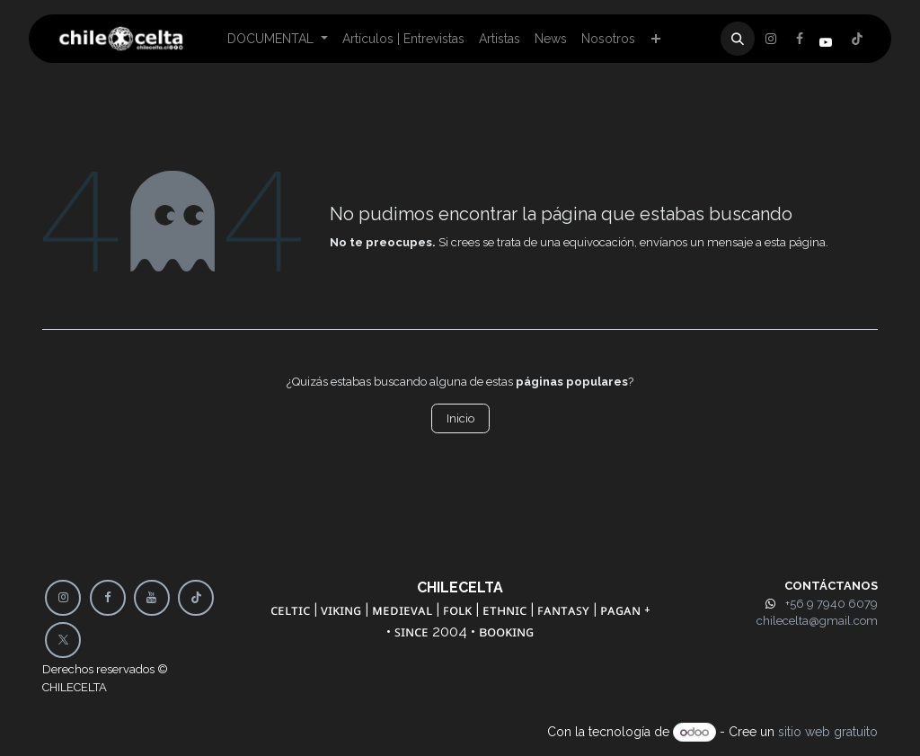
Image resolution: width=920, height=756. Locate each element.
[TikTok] (196, 598)
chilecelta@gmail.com (817, 620)
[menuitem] (277, 39)
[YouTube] (152, 598)
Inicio (460, 418)
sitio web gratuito (828, 732)
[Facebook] (770, 38)
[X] (799, 38)
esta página (795, 242)
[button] (738, 39)
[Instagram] (857, 38)
